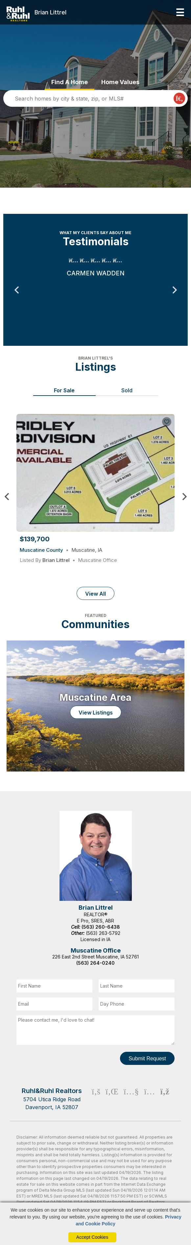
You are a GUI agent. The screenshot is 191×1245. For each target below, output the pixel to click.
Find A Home (69, 82)
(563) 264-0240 (95, 963)
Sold (126, 390)
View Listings (96, 712)
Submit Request (147, 1058)
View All (95, 593)
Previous (16, 290)
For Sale (64, 390)
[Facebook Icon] (96, 1098)
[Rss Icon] (164, 1098)
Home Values (120, 82)
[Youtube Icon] (131, 1098)
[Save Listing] (166, 421)
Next (174, 290)
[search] (90, 98)
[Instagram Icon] (149, 1098)
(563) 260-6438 (101, 927)
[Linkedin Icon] (112, 1098)
